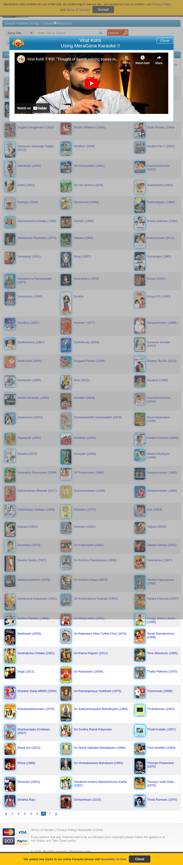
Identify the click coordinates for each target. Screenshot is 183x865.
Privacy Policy (66, 830)
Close (164, 41)
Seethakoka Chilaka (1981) (36, 653)
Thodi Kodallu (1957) (161, 729)
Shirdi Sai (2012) (29, 747)
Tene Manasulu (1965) (162, 653)
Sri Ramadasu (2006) (88, 671)
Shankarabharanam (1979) (35, 709)
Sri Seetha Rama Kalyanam (93, 729)
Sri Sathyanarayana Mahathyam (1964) (101, 709)
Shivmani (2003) (28, 782)
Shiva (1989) (26, 763)
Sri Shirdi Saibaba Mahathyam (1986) (100, 747)
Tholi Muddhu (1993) (161, 747)
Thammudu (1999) (160, 691)
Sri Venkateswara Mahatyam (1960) (98, 763)
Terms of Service (42, 830)
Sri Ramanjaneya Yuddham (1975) (97, 691)
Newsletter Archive (114, 859)
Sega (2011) (26, 671)
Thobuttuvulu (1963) (161, 709)
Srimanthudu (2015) (87, 799)
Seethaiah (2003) (29, 633)
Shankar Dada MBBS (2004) (37, 691)
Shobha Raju (26, 799)
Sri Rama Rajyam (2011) (91, 653)
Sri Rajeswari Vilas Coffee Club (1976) (100, 633)
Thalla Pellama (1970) (162, 671)
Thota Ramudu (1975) (162, 799)
